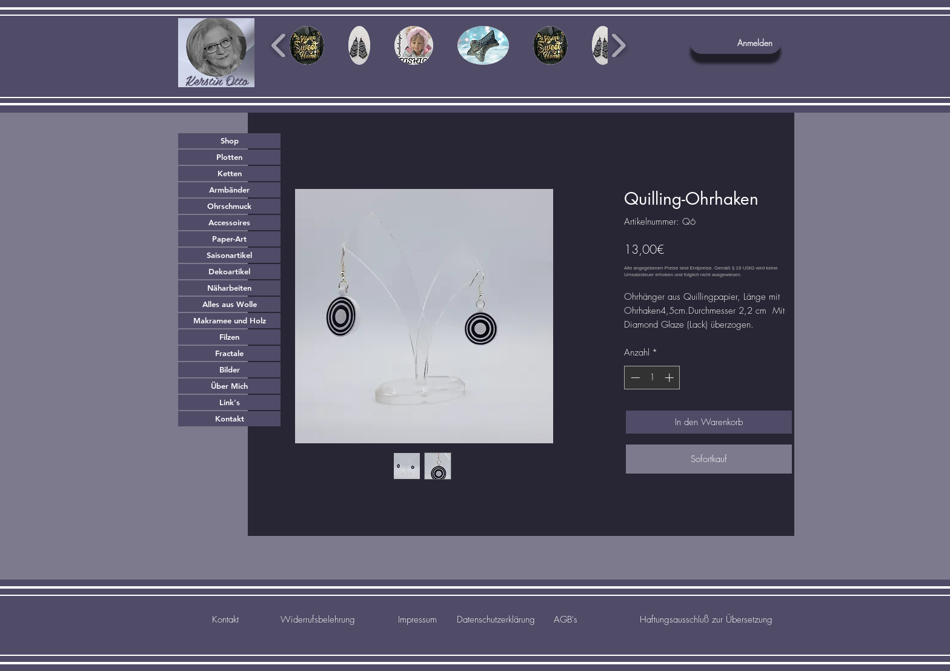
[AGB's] (565, 619)
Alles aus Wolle (229, 304)
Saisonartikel (229, 255)
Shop (230, 140)
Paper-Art (229, 238)
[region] (216, 52)
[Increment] (670, 377)
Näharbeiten (229, 288)
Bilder (229, 369)
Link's (229, 402)
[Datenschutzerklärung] (496, 619)
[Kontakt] (225, 619)
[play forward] (618, 45)
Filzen (229, 337)
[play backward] (279, 45)
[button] (806, 41)
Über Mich (229, 386)
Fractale (229, 353)
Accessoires (229, 222)
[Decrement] (634, 377)
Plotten (229, 157)
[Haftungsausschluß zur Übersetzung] (706, 619)
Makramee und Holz (229, 320)
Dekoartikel (229, 271)
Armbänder (229, 189)
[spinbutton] (652, 377)
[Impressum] (417, 619)
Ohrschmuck (229, 206)
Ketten (230, 173)
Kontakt (229, 418)
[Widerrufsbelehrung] (317, 619)
